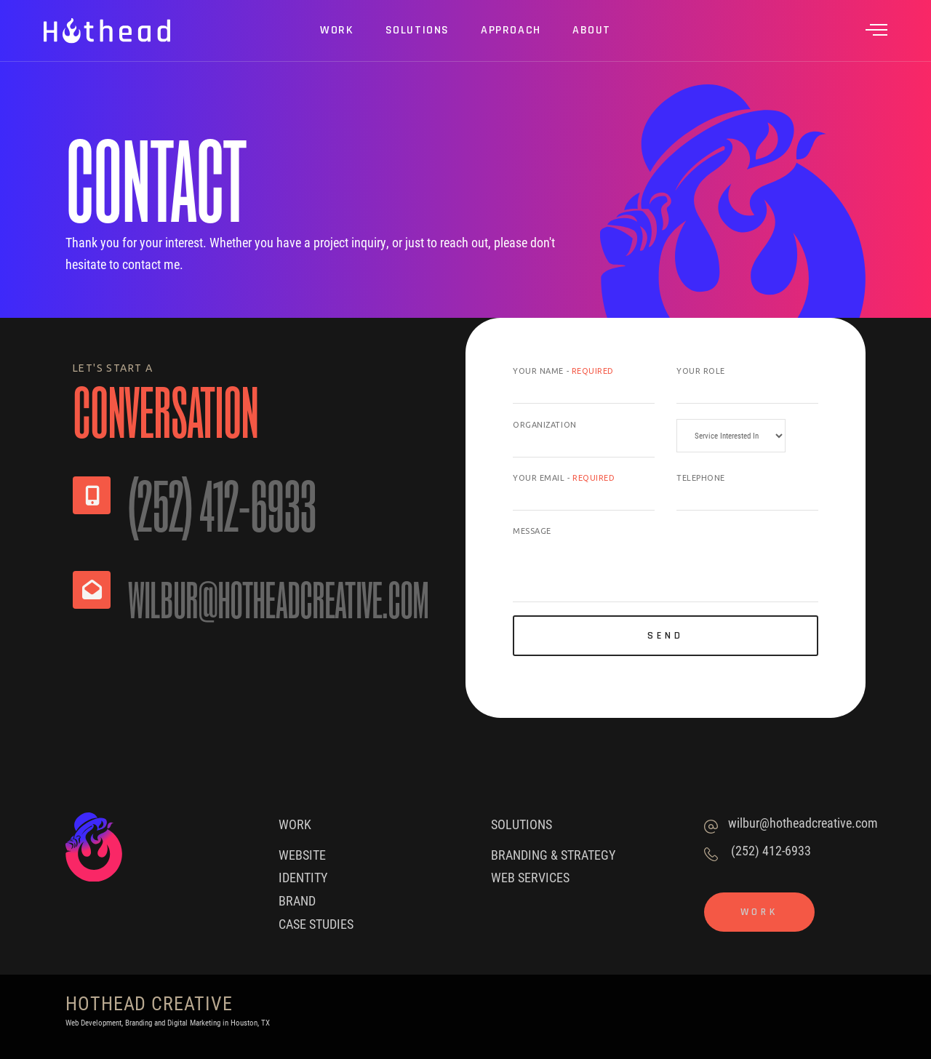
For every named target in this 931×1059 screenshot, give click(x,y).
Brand (297, 900)
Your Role (700, 371)
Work (295, 824)
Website (302, 854)
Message (532, 531)
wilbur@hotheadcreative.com (803, 822)
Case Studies (316, 923)
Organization (545, 424)
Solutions (521, 824)
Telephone (700, 477)
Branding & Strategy (553, 854)
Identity (303, 877)
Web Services (530, 877)
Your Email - (564, 477)
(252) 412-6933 (771, 850)
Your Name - (563, 371)
